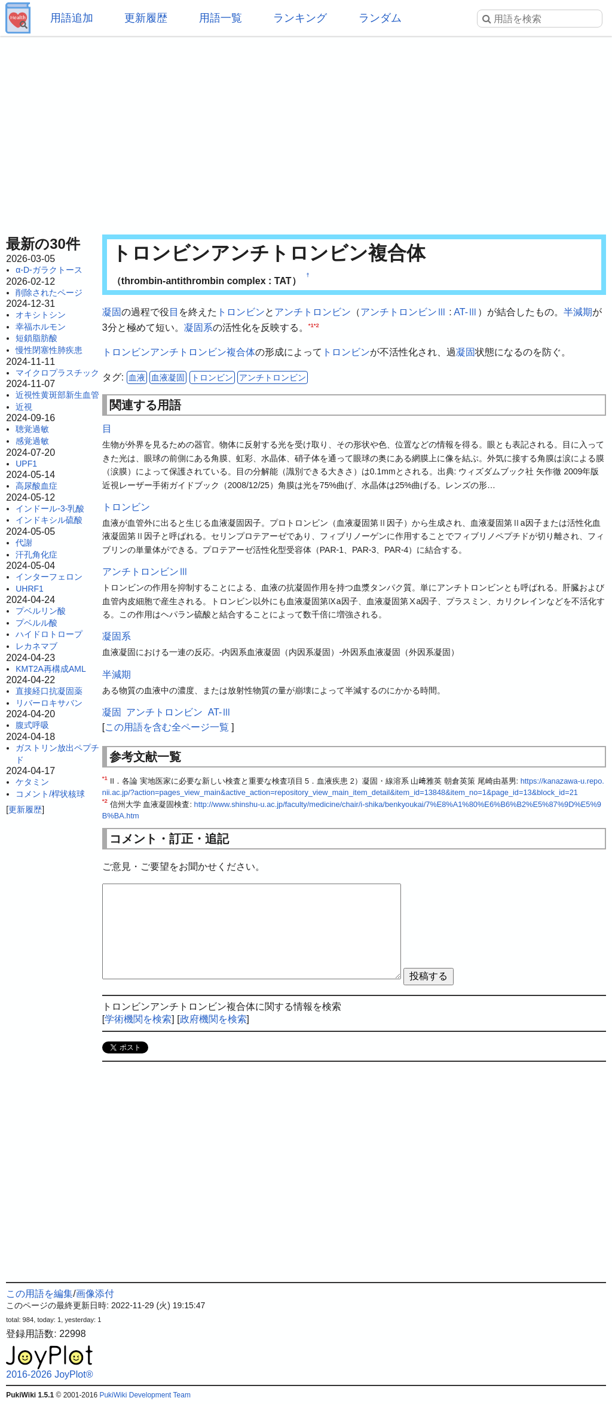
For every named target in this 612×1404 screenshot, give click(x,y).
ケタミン (32, 782)
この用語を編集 (39, 1294)
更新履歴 (145, 18)
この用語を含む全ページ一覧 (167, 727)
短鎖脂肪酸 (36, 338)
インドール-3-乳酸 (50, 508)
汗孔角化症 (36, 554)
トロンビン (241, 312)
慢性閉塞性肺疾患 (49, 350)
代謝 (24, 542)
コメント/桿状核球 (50, 794)
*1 (311, 324)
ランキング (300, 18)
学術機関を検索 (138, 1019)
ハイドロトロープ (49, 634)
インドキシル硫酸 (49, 520)
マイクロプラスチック (57, 372)
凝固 (111, 312)
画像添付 (95, 1294)
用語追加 (71, 18)
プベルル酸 (36, 623)
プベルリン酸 (41, 611)
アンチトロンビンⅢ (403, 312)
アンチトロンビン (312, 312)
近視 (24, 407)
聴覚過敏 (32, 429)
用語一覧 (220, 18)
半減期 (578, 312)
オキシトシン (41, 314)
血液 (136, 377)
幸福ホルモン (41, 326)
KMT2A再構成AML (50, 669)
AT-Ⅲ (466, 312)
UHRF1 (30, 588)
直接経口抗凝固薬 (49, 691)
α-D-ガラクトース (49, 270)
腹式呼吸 (32, 725)
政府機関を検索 (213, 1019)
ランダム (380, 18)
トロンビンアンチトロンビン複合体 (178, 352)
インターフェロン (49, 576)
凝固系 (198, 327)
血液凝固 (168, 377)
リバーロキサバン (49, 703)
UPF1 (26, 463)
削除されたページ (49, 292)
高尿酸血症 (36, 486)
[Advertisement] (306, 131)
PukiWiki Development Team (145, 1395)
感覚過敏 (32, 441)
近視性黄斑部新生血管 (57, 395)
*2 (316, 324)
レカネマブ (36, 646)
